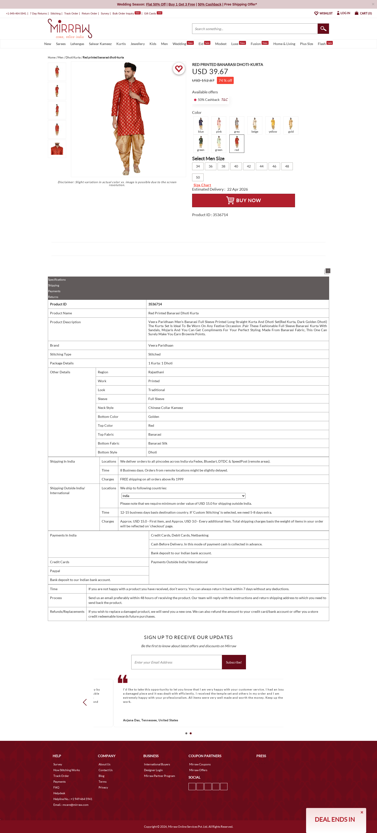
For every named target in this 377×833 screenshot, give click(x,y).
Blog (101, 776)
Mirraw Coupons (200, 764)
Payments (54, 291)
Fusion (260, 43)
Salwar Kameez (100, 44)
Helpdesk (59, 793)
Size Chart (202, 185)
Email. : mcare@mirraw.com (70, 805)
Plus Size (306, 44)
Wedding (183, 43)
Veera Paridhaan (160, 345)
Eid (204, 43)
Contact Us (106, 770)
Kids (153, 44)
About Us (104, 764)
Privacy (103, 787)
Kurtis (121, 44)
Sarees (61, 44)
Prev (86, 702)
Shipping (53, 285)
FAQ (56, 787)
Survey (105, 13)
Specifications (57, 279)
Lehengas (77, 44)
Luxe (238, 43)
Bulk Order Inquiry (123, 13)
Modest (220, 44)
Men (164, 44)
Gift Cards (153, 13)
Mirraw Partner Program (159, 776)
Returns (53, 297)
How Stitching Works (66, 770)
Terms (103, 781)
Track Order (71, 13)
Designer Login (153, 770)
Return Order (89, 13)
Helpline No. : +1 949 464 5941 (72, 799)
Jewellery (138, 44)
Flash (325, 43)
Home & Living (284, 44)
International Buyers (157, 764)
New (47, 44)
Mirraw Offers (198, 770)
